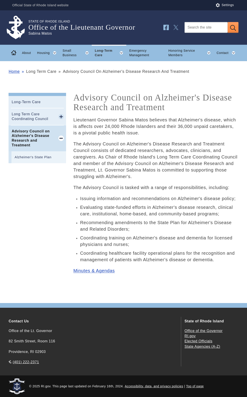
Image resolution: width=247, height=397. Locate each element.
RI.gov (190, 336)
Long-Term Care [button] (110, 53)
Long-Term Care (26, 102)
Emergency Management (139, 53)
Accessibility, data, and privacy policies (154, 386)
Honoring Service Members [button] (191, 53)
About (26, 53)
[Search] (206, 27)
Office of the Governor (204, 331)
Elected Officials (198, 341)
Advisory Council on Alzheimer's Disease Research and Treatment (31, 138)
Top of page (195, 386)
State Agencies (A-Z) (202, 346)
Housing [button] (48, 53)
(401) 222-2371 (26, 362)
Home (14, 71)
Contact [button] (227, 53)
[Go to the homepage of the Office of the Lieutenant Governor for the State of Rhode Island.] (18, 27)
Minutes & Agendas (94, 270)
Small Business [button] (77, 53)
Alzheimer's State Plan (33, 157)
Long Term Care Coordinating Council (30, 116)
